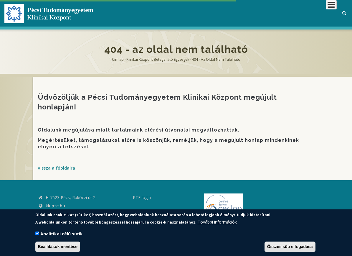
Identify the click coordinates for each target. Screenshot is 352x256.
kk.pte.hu (55, 206)
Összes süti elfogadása (290, 246)
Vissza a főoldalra (56, 168)
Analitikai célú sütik (61, 234)
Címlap (118, 59)
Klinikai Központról (179, 13)
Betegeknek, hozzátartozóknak (247, 13)
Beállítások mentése (58, 246)
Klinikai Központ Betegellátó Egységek (157, 59)
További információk (217, 222)
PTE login (142, 197)
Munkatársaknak (313, 13)
